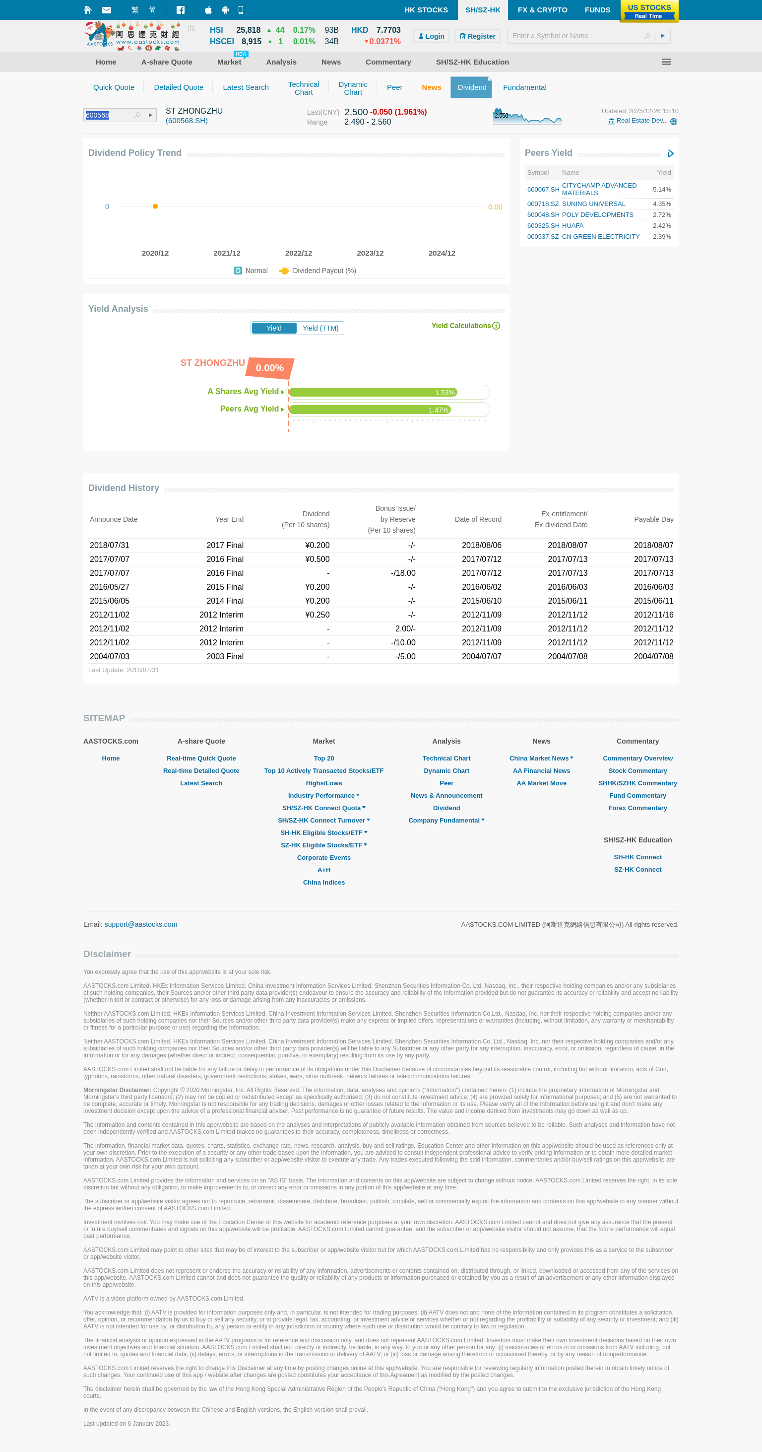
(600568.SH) (187, 120)
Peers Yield (548, 153)
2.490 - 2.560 (367, 122)
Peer (446, 783)
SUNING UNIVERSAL (594, 203)
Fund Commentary (637, 795)
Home (111, 758)
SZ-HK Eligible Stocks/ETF (324, 845)
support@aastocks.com (141, 924)
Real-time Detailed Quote (201, 770)
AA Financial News (542, 770)
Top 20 (324, 758)
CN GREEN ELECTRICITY (601, 236)
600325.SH (543, 225)
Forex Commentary (638, 808)
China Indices (324, 882)
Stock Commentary (638, 770)
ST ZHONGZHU (194, 111)
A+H (324, 870)
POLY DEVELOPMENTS (598, 214)
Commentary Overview (638, 758)
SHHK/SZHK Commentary (637, 783)
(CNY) (329, 112)
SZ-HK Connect (637, 869)
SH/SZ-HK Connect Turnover (324, 820)
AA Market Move (541, 783)
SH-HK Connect (638, 857)
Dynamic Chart (446, 770)
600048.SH (543, 214)
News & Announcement (447, 795)
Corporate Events (324, 857)
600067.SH (543, 189)
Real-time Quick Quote (201, 758)
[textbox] (589, 36)
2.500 (356, 112)
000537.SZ (543, 236)
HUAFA (572, 225)
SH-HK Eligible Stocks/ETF (323, 832)
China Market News (541, 758)
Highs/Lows (324, 783)
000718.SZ (543, 203)
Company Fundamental (446, 820)
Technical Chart (447, 758)
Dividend (446, 808)
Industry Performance (324, 795)
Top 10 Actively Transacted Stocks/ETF (324, 770)
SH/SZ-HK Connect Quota (324, 808)
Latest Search (201, 783)
